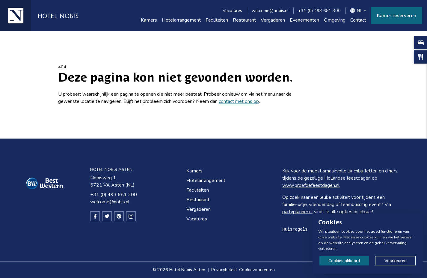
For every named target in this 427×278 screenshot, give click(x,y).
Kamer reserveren (396, 15)
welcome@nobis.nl (270, 10)
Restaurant (244, 20)
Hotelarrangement (181, 20)
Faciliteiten (217, 20)
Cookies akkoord (344, 261)
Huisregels (294, 229)
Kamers (149, 20)
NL (359, 10)
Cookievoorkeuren (257, 270)
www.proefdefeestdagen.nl (311, 185)
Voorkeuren (395, 261)
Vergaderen (273, 20)
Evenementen (304, 20)
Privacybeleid (224, 270)
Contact (358, 20)
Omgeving (334, 20)
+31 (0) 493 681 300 (319, 10)
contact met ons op (239, 101)
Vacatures (232, 10)
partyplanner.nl (297, 211)
